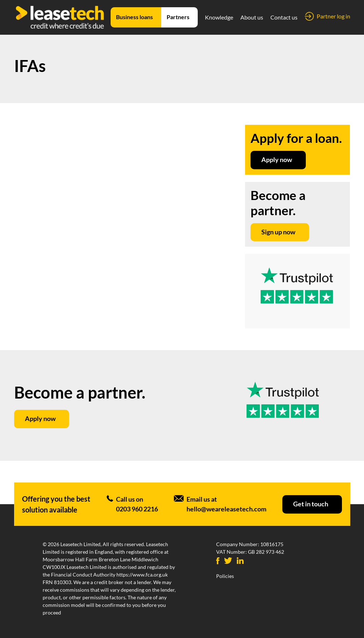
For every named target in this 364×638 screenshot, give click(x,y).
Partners (178, 16)
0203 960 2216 (137, 509)
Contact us (283, 17)
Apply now (276, 159)
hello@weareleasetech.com (226, 509)
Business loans (134, 16)
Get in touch (310, 504)
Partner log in (333, 16)
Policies (225, 576)
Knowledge (219, 17)
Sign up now (278, 232)
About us (251, 17)
